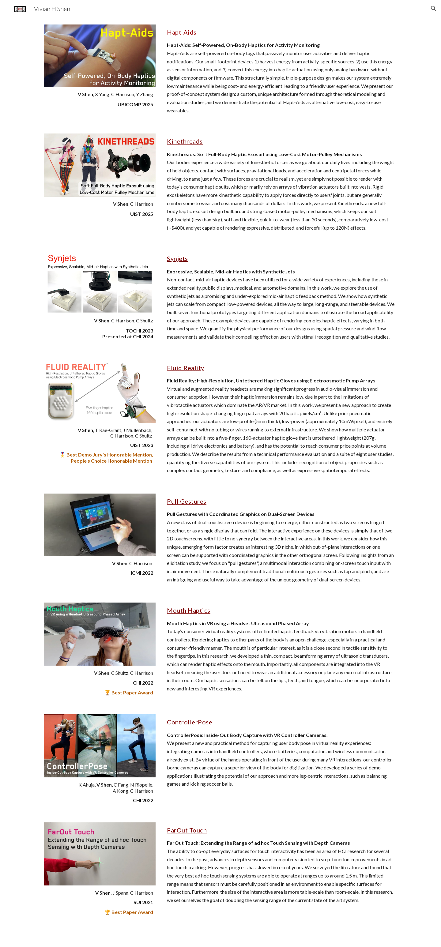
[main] (100, 99)
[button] (433, 8)
